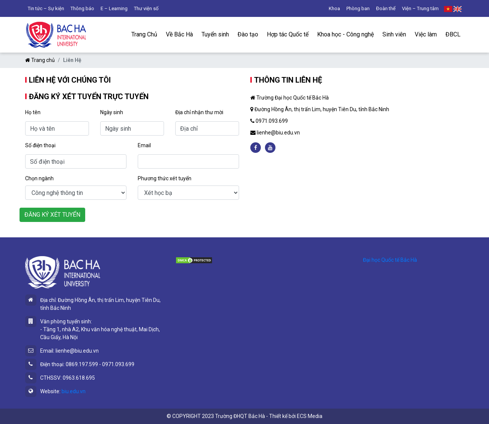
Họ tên (33, 112)
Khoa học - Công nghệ (345, 34)
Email (144, 145)
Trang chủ (40, 60)
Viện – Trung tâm (420, 8)
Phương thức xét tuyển (164, 178)
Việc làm (426, 34)
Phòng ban (358, 8)
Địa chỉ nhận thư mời (199, 112)
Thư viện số (146, 8)
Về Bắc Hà (179, 34)
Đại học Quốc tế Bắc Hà (390, 260)
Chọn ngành (39, 178)
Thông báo (82, 8)
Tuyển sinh (215, 34)
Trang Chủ (144, 34)
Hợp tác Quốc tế (287, 34)
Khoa (334, 8)
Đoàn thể (386, 8)
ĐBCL (452, 34)
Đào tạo (248, 34)
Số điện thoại (40, 145)
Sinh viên (394, 34)
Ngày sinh (111, 112)
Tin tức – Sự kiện (46, 8)
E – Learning (114, 8)
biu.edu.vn (74, 391)
